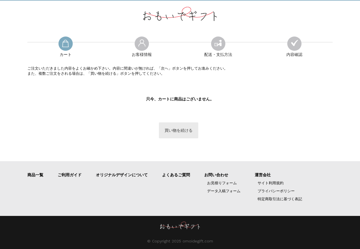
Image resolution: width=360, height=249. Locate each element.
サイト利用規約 (271, 183)
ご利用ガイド (70, 175)
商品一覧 (35, 175)
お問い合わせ (216, 175)
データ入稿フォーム (223, 191)
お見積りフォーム (222, 183)
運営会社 (263, 175)
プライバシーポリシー (276, 191)
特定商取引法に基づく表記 (280, 199)
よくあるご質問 (176, 175)
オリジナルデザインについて (122, 175)
